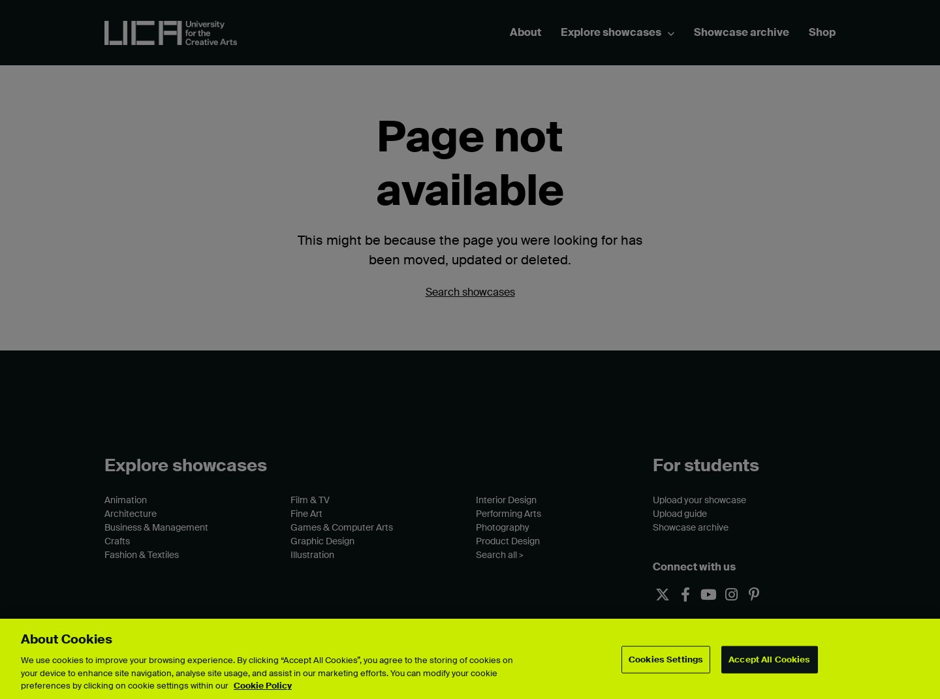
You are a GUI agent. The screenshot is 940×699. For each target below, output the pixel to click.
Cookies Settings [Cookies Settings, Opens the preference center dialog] (666, 659)
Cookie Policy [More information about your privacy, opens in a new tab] (263, 685)
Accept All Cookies (769, 659)
